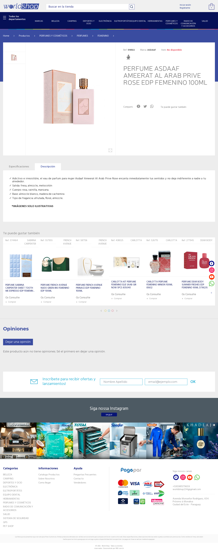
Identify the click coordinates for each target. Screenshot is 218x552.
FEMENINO (103, 36)
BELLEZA (7, 475)
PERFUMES (82, 36)
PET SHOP (8, 526)
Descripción (48, 166)
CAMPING (8, 479)
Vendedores (80, 483)
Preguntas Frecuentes (85, 475)
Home (6, 36)
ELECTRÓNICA (10, 487)
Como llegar (44, 483)
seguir (109, 414)
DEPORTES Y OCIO (12, 483)
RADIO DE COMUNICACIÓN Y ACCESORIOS (18, 508)
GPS (5, 522)
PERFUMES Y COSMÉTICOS (53, 36)
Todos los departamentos (17, 18)
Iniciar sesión (185, 5)
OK (193, 382)
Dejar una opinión (18, 342)
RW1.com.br (120, 548)
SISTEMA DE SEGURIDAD (16, 518)
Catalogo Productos (49, 475)
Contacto (79, 479)
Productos (24, 36)
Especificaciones (19, 166)
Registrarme (185, 8)
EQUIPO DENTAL (11, 495)
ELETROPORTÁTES (12, 491)
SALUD (6, 514)
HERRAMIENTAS (11, 499)
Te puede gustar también (173, 107)
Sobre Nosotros (46, 479)
